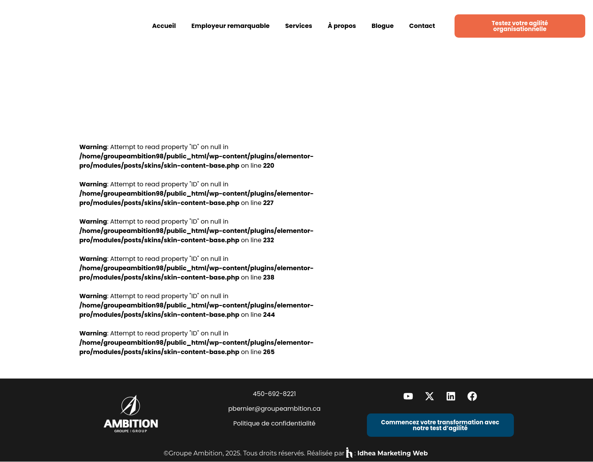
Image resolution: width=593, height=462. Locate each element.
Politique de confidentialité (274, 423)
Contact (422, 25)
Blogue (383, 25)
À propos (342, 25)
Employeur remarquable (231, 25)
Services (298, 25)
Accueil (164, 25)
